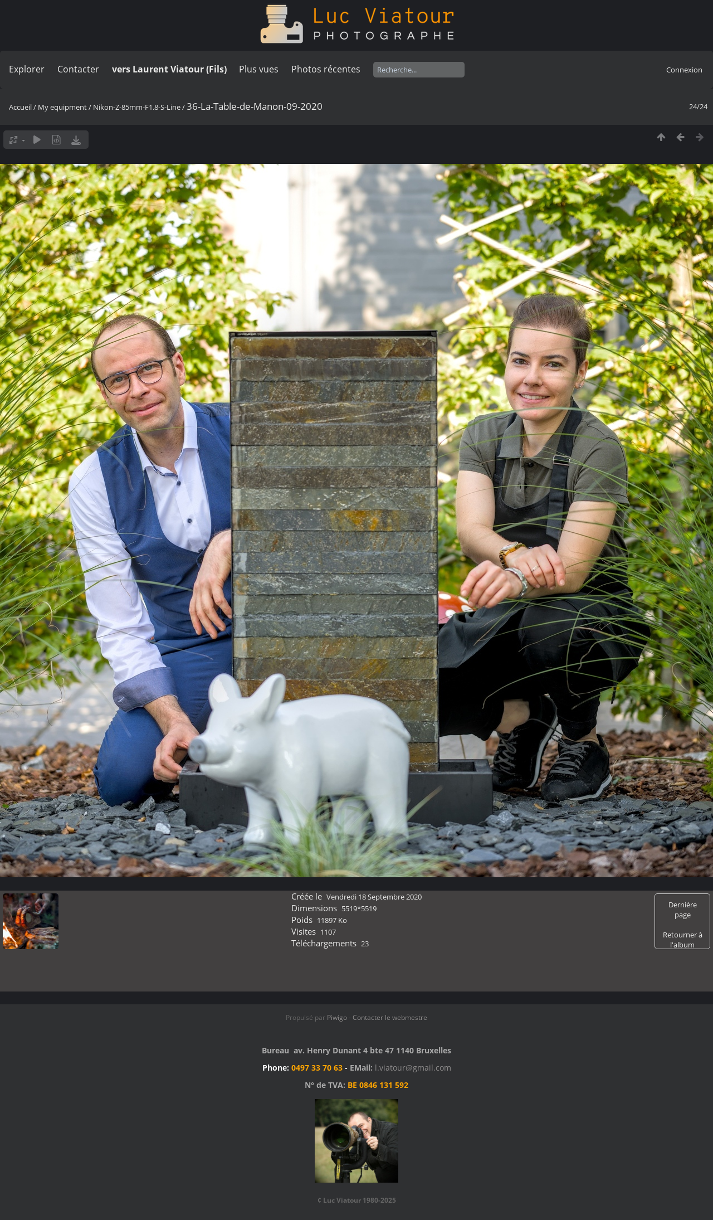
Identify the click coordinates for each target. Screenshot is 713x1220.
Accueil (20, 107)
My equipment (62, 107)
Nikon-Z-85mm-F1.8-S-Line (136, 107)
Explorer (27, 69)
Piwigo (337, 1017)
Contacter (78, 69)
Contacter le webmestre (390, 1017)
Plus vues (259, 69)
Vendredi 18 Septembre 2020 (374, 897)
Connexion (684, 70)
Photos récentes (325, 69)
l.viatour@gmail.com (413, 1067)
